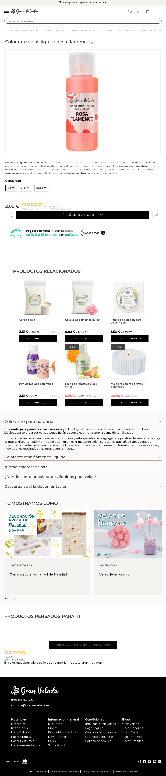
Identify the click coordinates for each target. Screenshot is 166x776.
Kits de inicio (19, 728)
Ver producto (39, 338)
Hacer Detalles (132, 741)
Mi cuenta (55, 724)
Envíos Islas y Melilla (62, 732)
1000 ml (41, 188)
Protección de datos (99, 736)
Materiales (18, 724)
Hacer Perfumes (22, 741)
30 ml (11, 188)
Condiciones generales (100, 732)
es (157, 11)
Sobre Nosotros (59, 745)
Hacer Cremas (21, 736)
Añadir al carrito (82, 215)
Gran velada (130, 724)
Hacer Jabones (21, 732)
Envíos (52, 728)
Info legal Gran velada (100, 724)
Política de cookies (98, 741)
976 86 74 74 (22, 700)
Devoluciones (57, 736)
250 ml (25, 188)
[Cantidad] (9, 215)
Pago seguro (94, 728)
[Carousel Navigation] (83, 599)
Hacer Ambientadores (26, 745)
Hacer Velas (130, 732)
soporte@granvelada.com (30, 705)
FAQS (52, 741)
